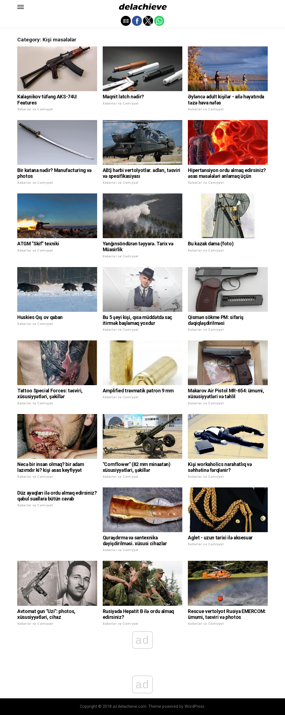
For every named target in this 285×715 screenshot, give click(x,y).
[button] (20, 7)
